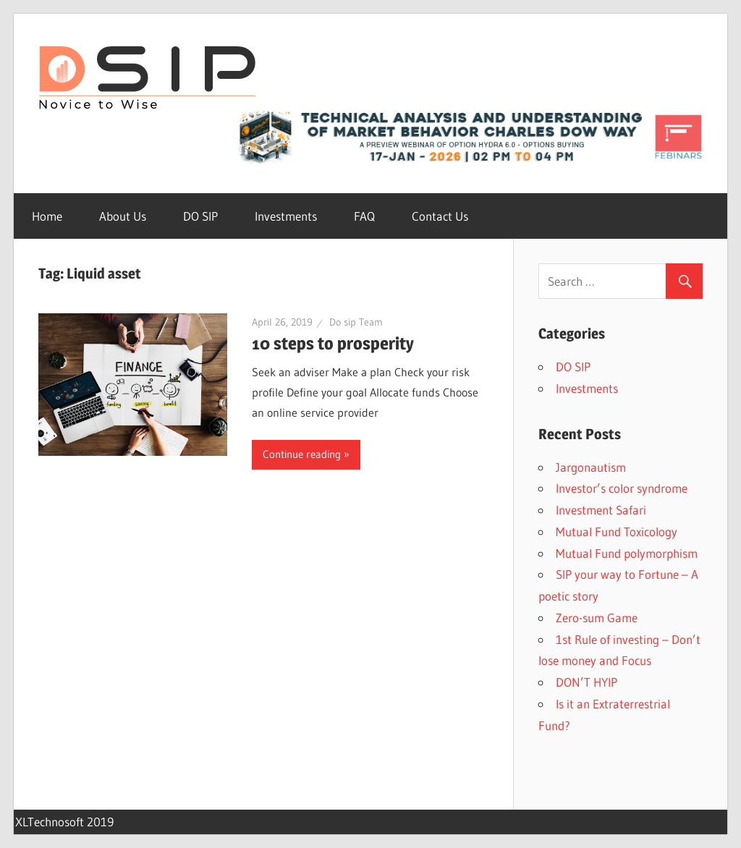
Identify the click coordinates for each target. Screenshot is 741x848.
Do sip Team (356, 321)
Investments (286, 216)
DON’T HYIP (586, 682)
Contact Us (440, 216)
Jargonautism (591, 467)
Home (47, 216)
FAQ (364, 216)
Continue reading (302, 454)
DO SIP (200, 216)
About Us (122, 216)
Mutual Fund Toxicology (616, 531)
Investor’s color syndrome (621, 488)
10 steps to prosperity (333, 343)
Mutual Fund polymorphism (627, 553)
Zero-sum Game (597, 617)
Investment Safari (601, 509)
